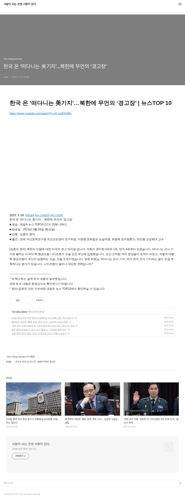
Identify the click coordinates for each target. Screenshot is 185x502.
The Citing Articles (19, 312)
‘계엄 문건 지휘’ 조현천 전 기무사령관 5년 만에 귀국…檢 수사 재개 (42, 325)
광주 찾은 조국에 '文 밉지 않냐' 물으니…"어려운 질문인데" (39, 329)
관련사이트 (8, 483)
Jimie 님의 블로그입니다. (24, 448)
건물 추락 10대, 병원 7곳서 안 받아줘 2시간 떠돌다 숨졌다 (39, 333)
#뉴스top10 (42, 215)
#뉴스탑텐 (56, 215)
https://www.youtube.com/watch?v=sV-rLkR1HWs (40, 113)
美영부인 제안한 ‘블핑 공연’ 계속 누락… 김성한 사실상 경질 (39, 322)
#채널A (29, 215)
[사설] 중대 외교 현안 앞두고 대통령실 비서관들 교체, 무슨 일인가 (42, 318)
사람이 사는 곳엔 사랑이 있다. (20, 4)
